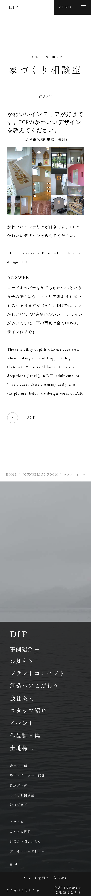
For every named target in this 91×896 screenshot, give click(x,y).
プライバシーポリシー (27, 851)
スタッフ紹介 (28, 710)
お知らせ (22, 660)
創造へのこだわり (34, 685)
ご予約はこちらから (23, 889)
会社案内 (22, 698)
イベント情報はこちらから (45, 877)
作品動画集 (25, 735)
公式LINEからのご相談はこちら (68, 890)
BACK (21, 417)
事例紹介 (21, 649)
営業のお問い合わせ (25, 841)
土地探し (22, 748)
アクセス (17, 822)
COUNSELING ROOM (40, 474)
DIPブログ (18, 785)
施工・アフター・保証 (27, 775)
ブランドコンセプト (37, 673)
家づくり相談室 (22, 795)
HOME (11, 474)
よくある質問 (20, 831)
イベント (22, 723)
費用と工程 (18, 765)
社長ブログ (18, 804)
